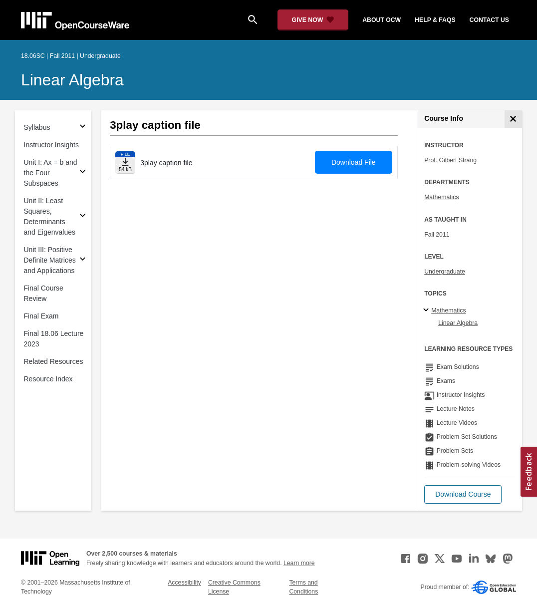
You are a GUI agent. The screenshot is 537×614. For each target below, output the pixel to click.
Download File (353, 162)
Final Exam (41, 316)
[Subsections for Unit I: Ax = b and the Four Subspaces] (82, 173)
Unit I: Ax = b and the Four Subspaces (50, 172)
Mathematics (441, 197)
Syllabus (37, 127)
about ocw (381, 19)
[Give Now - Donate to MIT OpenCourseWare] (313, 19)
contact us (489, 19)
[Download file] (125, 162)
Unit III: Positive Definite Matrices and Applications (50, 260)
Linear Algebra (72, 80)
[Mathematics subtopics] (427, 310)
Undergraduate (444, 271)
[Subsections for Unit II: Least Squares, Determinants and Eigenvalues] (82, 217)
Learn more (299, 563)
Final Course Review (43, 293)
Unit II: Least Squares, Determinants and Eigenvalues (50, 216)
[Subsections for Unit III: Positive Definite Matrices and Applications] (82, 260)
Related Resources (53, 361)
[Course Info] (513, 119)
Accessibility (184, 582)
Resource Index (48, 379)
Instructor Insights (51, 145)
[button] (463, 494)
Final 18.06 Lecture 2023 (54, 338)
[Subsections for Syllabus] (82, 127)
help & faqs (435, 19)
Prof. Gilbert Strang (450, 160)
